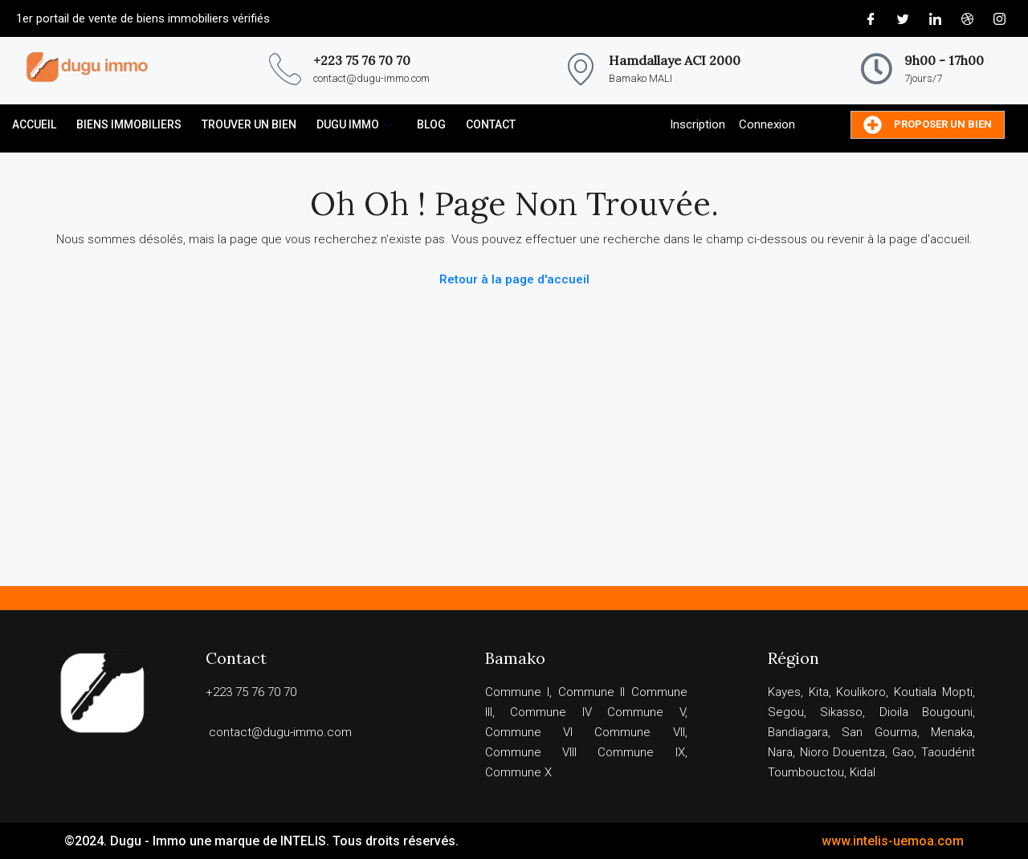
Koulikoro (861, 692)
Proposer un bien (927, 125)
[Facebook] (871, 18)
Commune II (592, 692)
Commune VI (529, 732)
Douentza (859, 752)
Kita (819, 692)
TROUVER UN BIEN (249, 124)
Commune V (646, 712)
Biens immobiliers (129, 124)
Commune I (517, 692)
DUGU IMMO (356, 124)
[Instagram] (999, 18)
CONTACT (491, 124)
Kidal (862, 772)
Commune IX (641, 752)
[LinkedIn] (935, 18)
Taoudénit (948, 752)
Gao (903, 752)
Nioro (814, 752)
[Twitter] (903, 18)
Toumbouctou (806, 772)
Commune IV (551, 712)
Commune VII (639, 732)
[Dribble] (967, 18)
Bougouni (947, 712)
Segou (786, 712)
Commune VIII (531, 752)
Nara (780, 752)
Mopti (957, 692)
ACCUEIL (34, 124)
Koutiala (915, 692)
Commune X (518, 772)
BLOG (431, 124)
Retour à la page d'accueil (514, 279)
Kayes (784, 692)
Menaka (952, 732)
